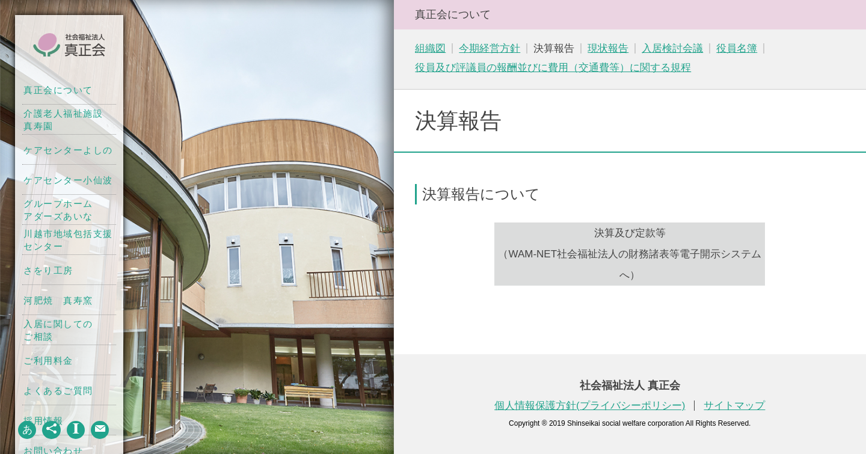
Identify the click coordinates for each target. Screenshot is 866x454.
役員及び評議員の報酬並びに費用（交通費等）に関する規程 (553, 67)
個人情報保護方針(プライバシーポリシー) (589, 405)
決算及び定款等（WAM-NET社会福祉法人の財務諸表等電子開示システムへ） (629, 254)
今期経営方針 (489, 48)
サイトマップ (734, 405)
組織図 (430, 48)
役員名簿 (736, 48)
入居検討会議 (672, 48)
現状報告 (608, 48)
